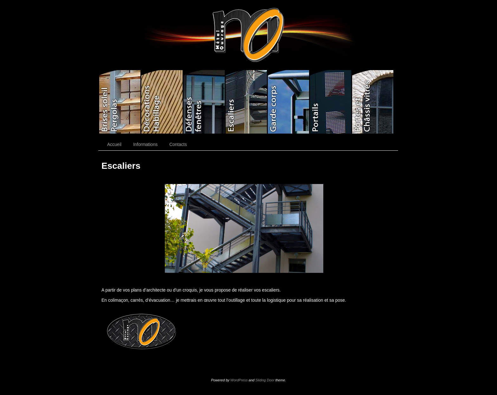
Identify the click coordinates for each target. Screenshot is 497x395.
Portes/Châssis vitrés (372, 102)
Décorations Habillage (161, 102)
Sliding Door (264, 380)
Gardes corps (288, 102)
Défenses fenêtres (204, 102)
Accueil (114, 144)
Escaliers (246, 102)
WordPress (239, 380)
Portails (330, 102)
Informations (145, 144)
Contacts (178, 144)
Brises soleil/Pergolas (119, 102)
